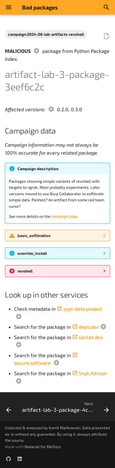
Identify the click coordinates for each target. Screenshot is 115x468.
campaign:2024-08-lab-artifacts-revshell (46, 34)
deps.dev (85, 327)
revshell (25, 271)
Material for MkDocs (43, 446)
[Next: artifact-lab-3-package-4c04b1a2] (65, 408)
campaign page (64, 216)
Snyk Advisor (89, 373)
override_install (32, 253)
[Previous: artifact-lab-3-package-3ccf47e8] (8, 408)
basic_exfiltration (34, 235)
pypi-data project (79, 309)
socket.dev (87, 337)
